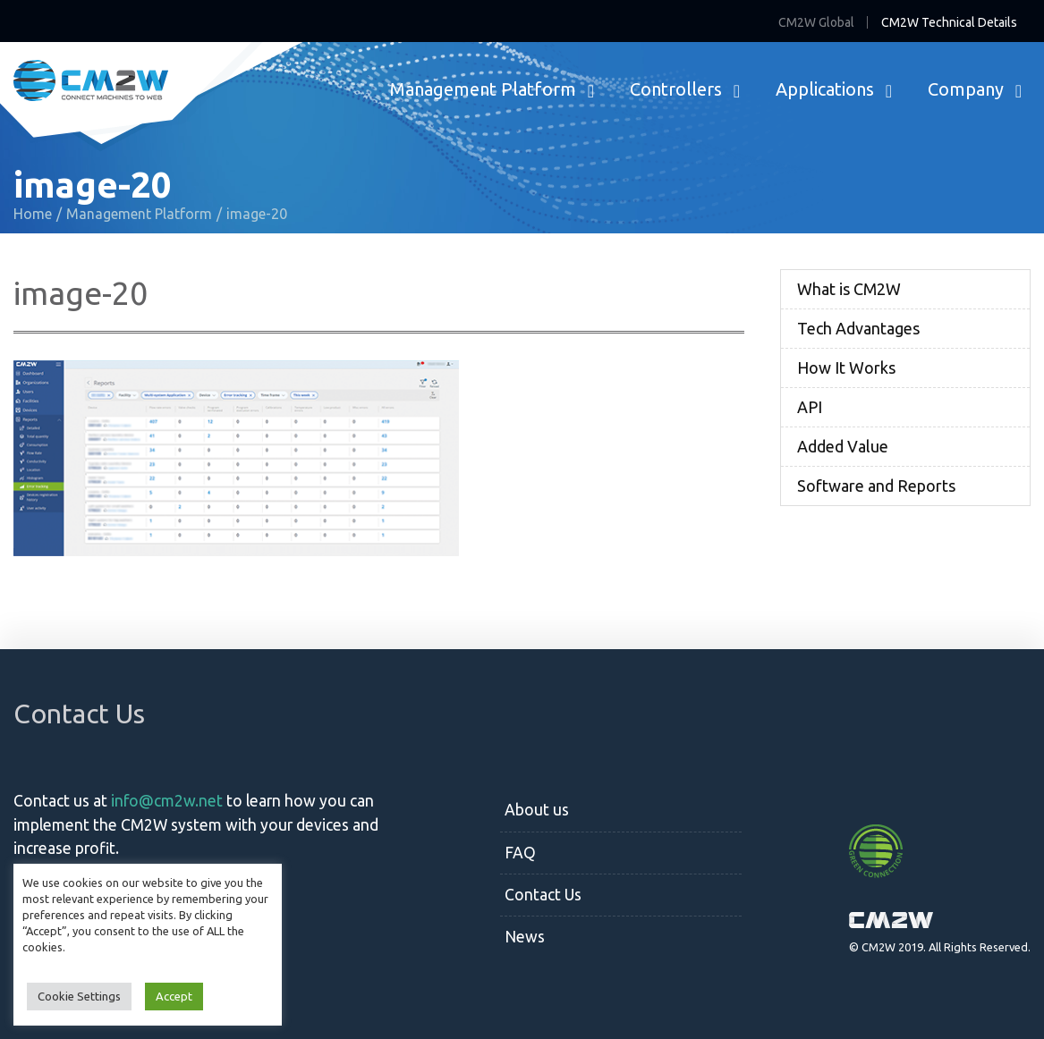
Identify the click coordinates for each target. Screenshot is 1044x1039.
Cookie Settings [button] (79, 996)
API (809, 407)
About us (537, 809)
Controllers (676, 89)
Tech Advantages (858, 328)
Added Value (842, 446)
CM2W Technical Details (949, 22)
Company (966, 89)
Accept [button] (174, 996)
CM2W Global (816, 22)
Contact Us (543, 894)
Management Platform (483, 89)
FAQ (520, 852)
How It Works (846, 367)
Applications (825, 89)
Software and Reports (876, 485)
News (525, 936)
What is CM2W (849, 289)
